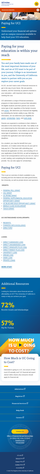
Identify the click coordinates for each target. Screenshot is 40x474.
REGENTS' (7, 223)
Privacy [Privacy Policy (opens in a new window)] (20, 461)
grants (3, 118)
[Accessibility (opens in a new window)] (20, 468)
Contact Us (20, 431)
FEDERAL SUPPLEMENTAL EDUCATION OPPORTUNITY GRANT (17, 199)
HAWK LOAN (7, 258)
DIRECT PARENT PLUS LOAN (13, 250)
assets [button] (6, 111)
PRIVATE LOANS (9, 260)
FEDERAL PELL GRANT (11, 190)
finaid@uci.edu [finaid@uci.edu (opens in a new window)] (19, 440)
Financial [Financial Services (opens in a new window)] (20, 403)
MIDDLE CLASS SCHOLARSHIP (14, 206)
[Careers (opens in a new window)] (20, 417)
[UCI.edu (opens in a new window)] (20, 455)
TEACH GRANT (8, 208)
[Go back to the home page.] (8, 4)
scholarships (11, 118)
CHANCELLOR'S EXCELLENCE (14, 225)
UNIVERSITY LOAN (10, 252)
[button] (20, 345)
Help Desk (20, 410)
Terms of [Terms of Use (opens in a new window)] (20, 458)
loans (18, 118)
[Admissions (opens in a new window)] (20, 389)
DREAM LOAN (8, 255)
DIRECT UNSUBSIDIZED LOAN (14, 245)
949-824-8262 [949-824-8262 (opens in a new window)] (20, 442)
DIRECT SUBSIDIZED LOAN (13, 242)
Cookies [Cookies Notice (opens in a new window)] (20, 464)
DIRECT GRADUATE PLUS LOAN (15, 247)
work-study (27, 118)
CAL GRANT (7, 193)
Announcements (20, 10)
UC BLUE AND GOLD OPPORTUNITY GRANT (19, 203)
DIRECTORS (7, 228)
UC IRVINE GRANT (10, 195)
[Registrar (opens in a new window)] (20, 396)
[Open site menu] (36, 4)
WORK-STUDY (6, 267)
